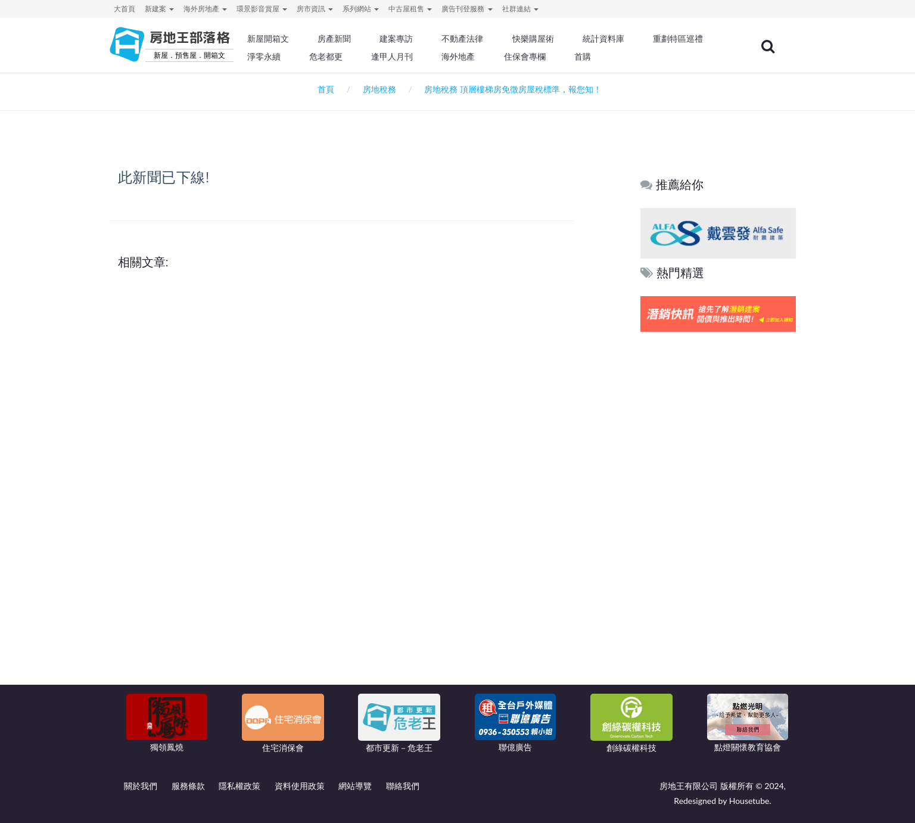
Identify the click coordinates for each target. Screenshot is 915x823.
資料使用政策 (300, 786)
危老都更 (440, 56)
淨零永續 (380, 56)
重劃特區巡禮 (312, 56)
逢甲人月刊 (504, 56)
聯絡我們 (402, 786)
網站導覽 (355, 786)
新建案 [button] (159, 8)
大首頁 (124, 8)
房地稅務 (379, 89)
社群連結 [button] (520, 8)
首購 (688, 56)
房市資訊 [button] (315, 8)
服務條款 (188, 786)
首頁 (323, 89)
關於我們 (140, 786)
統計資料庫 (632, 38)
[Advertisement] (718, 516)
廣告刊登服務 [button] (466, 8)
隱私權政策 (239, 786)
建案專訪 (432, 38)
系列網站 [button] (361, 8)
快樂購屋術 (564, 38)
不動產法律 (496, 38)
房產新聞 (371, 38)
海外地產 (568, 56)
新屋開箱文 (308, 38)
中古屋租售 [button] (410, 8)
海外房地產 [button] (205, 8)
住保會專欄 (632, 56)
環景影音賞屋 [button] (261, 8)
